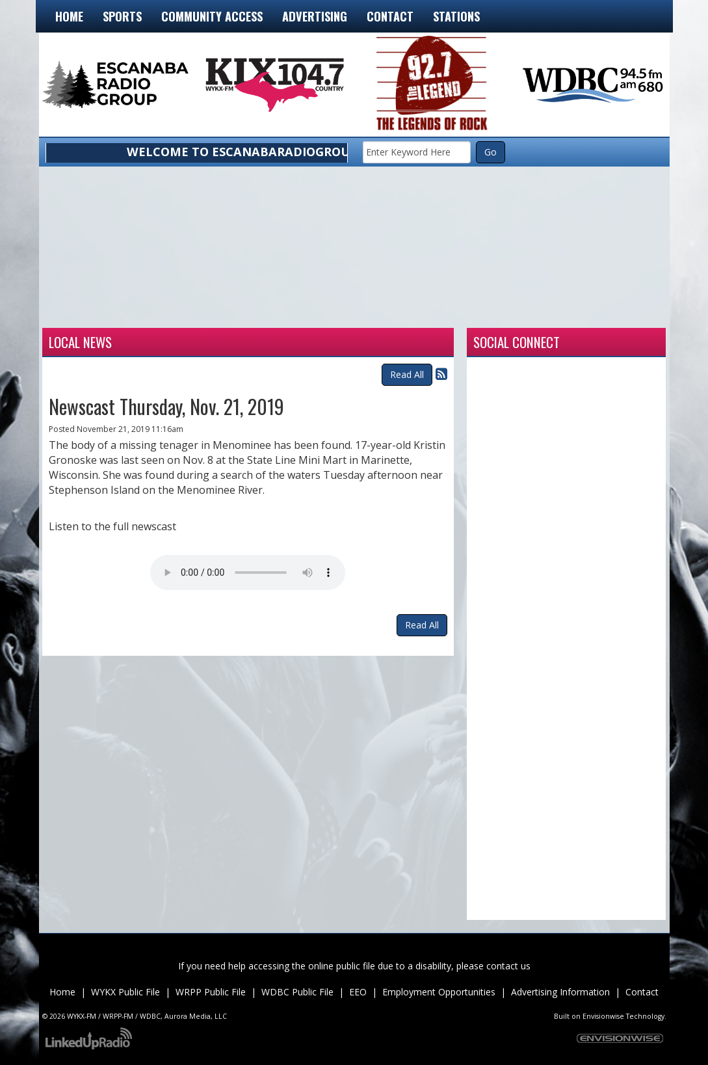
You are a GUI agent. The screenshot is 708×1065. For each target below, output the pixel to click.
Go (490, 152)
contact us (508, 966)
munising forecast (604, 311)
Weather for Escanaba (104, 311)
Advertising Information (560, 992)
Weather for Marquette (479, 311)
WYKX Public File (125, 992)
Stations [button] (456, 16)
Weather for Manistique (354, 311)
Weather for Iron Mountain (229, 311)
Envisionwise (603, 1016)
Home (69, 16)
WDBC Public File (297, 992)
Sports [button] (122, 16)
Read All (407, 374)
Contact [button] (390, 16)
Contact (642, 992)
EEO (358, 992)
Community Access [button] (212, 16)
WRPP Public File (211, 992)
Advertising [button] (314, 16)
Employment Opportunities (438, 992)
